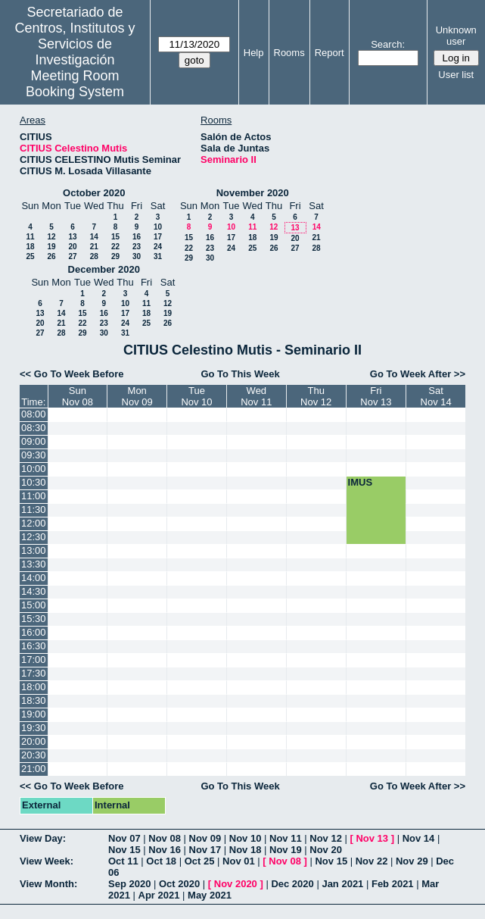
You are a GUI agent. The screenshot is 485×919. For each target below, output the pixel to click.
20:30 (33, 755)
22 (115, 246)
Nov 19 (285, 849)
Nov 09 (205, 838)
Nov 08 (164, 838)
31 (158, 256)
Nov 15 (124, 849)
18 (30, 246)
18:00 (33, 686)
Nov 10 (245, 838)
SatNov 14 (436, 396)
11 (30, 237)
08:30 (33, 427)
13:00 (33, 550)
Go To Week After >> (417, 374)
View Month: (48, 883)
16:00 (33, 632)
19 (51, 246)
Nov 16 (164, 849)
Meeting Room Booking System (75, 83)
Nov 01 (238, 861)
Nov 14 (419, 838)
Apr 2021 (159, 895)
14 (94, 237)
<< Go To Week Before (72, 374)
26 (51, 256)
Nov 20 (325, 849)
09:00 (33, 441)
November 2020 (252, 192)
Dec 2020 (292, 883)
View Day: (43, 838)
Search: (388, 44)
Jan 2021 (342, 883)
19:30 (33, 727)
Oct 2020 (179, 883)
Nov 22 (372, 861)
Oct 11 (123, 861)
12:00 (33, 523)
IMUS (360, 482)
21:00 (33, 768)
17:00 (33, 659)
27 (72, 256)
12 (51, 237)
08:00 (33, 414)
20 (72, 246)
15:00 (33, 605)
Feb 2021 (393, 883)
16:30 (33, 646)
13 (72, 237)
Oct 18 (161, 861)
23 (136, 246)
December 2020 (104, 269)
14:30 (33, 591)
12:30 (33, 536)
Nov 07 (124, 838)
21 (94, 246)
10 (158, 227)
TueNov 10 (196, 396)
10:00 (33, 468)
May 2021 (210, 895)
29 (115, 256)
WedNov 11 (256, 396)
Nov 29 (412, 861)
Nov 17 (205, 849)
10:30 (33, 482)
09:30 (33, 455)
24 (158, 246)
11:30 (33, 509)
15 (115, 237)
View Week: (46, 861)
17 (158, 237)
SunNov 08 (77, 396)
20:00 (33, 741)
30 (136, 256)
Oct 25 (200, 861)
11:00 (33, 496)
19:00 (33, 714)
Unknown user (456, 35)
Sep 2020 (129, 883)
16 (136, 237)
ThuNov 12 (315, 396)
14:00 (33, 577)
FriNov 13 (375, 396)
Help (254, 52)
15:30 (33, 618)
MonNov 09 (137, 396)
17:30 (33, 673)
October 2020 (94, 192)
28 (94, 256)
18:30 (33, 700)
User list (456, 74)
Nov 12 (325, 838)
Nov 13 (372, 838)
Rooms (289, 52)
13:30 (33, 564)
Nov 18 (245, 849)
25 (30, 256)
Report (329, 52)
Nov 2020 (235, 883)
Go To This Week (240, 374)
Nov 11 (285, 838)
